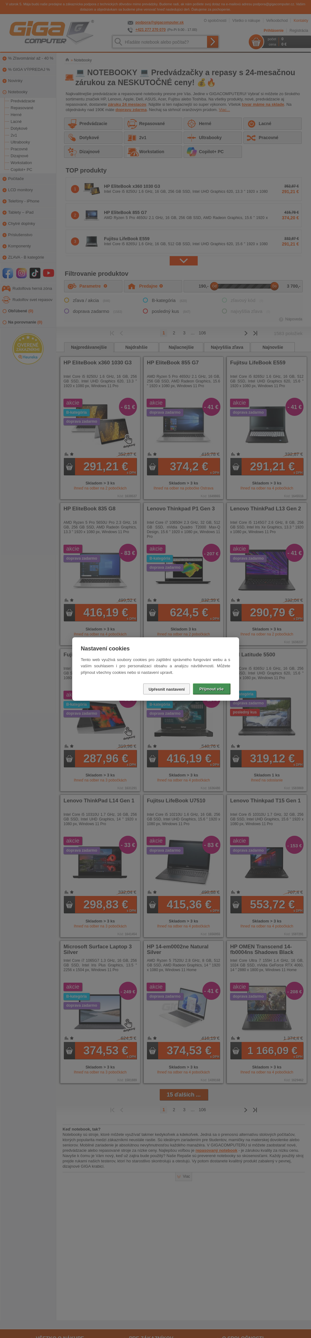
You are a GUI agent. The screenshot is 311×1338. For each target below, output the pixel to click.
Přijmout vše (211, 689)
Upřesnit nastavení (166, 689)
